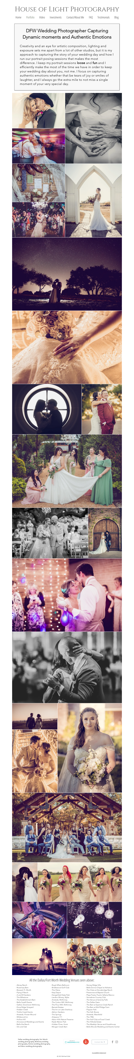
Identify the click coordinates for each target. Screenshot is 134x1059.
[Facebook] (112, 1042)
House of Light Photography (67, 9)
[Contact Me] (100, 1042)
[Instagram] (116, 1042)
